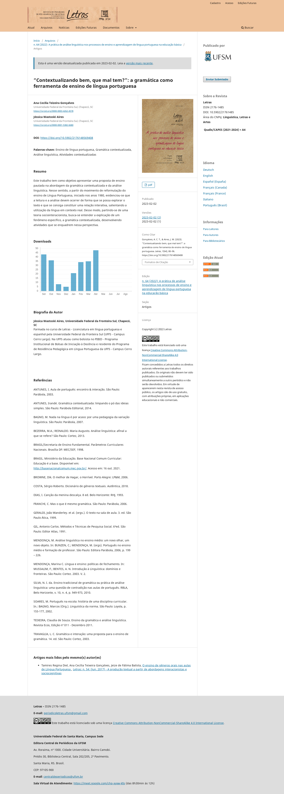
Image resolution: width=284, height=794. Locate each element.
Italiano (208, 199)
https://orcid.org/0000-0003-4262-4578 (53, 111)
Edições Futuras (86, 27)
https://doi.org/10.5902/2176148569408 (66, 138)
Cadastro (215, 3)
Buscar (247, 27)
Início (37, 40)
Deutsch (208, 170)
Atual (31, 27)
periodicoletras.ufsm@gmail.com (66, 713)
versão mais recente (139, 63)
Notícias (64, 27)
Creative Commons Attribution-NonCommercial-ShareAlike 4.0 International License (164, 355)
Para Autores (210, 235)
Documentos (111, 27)
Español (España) (214, 181)
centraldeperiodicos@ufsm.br (63, 776)
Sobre (130, 27)
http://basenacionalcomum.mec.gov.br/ (60, 468)
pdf (150, 185)
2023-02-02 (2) (151, 217)
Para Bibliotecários (214, 241)
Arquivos (46, 27)
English (208, 175)
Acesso (229, 3)
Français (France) (214, 193)
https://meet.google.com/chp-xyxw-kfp (99, 783)
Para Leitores (211, 229)
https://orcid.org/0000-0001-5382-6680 (53, 125)
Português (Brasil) (215, 205)
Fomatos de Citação (156, 262)
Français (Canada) (215, 187)
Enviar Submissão (217, 79)
